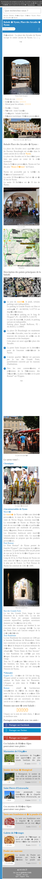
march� (20, 302)
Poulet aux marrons (13, 851)
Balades (18, 875)
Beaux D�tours (18, 167)
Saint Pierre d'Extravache (16, 788)
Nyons (28, 154)
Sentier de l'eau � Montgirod (18, 770)
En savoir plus (31, 4)
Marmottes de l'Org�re (15, 751)
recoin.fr (23, 869)
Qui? (17, 876)
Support (22, 876)
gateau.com (26, 872)
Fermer (39, 4)
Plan (27, 876)
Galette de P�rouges (14, 833)
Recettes (25, 875)
